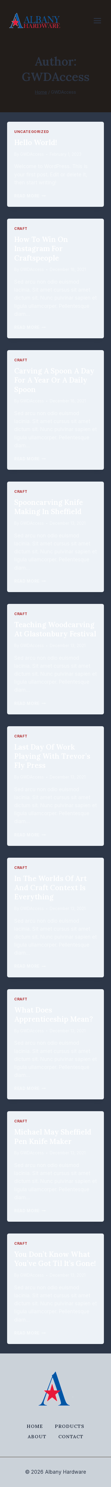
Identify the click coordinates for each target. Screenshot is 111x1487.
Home (35, 1426)
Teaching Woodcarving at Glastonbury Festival (55, 629)
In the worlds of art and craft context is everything (50, 887)
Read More (30, 196)
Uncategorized (31, 131)
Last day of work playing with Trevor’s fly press (52, 756)
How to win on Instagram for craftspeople (41, 248)
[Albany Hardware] (35, 21)
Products (69, 1426)
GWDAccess (32, 154)
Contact (70, 1436)
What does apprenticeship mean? (53, 1014)
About (37, 1436)
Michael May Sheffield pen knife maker (52, 1136)
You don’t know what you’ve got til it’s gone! (55, 1259)
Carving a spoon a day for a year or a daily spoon (54, 380)
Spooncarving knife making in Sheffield (48, 507)
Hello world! (35, 142)
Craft (21, 228)
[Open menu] (100, 20)
